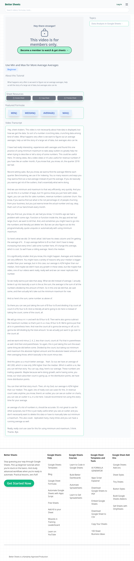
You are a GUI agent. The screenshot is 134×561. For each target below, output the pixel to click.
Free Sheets (53, 502)
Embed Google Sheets (98, 502)
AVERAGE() (49, 112)
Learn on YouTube (52, 533)
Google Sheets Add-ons (119, 466)
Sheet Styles (118, 474)
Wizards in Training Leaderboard (54, 522)
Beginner (12, 69)
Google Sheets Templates (54, 466)
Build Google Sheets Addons (120, 497)
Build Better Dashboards (75, 476)
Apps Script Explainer (96, 479)
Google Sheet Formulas (54, 482)
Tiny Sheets (118, 481)
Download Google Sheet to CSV (98, 514)
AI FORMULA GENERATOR (97, 469)
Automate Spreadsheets (76, 486)
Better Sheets (12, 4)
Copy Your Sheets (99, 524)
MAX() (66, 112)
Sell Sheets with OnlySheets (120, 507)
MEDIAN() (30, 112)
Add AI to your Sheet (54, 511)
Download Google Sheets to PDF (99, 490)
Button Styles (119, 488)
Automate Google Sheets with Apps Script (56, 493)
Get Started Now (19, 483)
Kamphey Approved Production (35, 556)
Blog (50, 474)
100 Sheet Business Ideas (98, 532)
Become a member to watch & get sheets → (44, 50)
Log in (119, 4)
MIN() (14, 112)
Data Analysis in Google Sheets (106, 23)
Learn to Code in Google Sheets (77, 466)
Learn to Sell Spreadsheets (76, 496)
